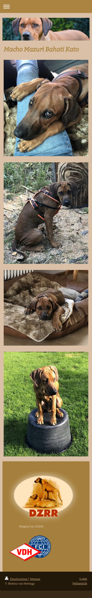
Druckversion (16, 579)
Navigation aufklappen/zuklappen (46, 6)
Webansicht (79, 583)
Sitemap (35, 579)
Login (83, 578)
